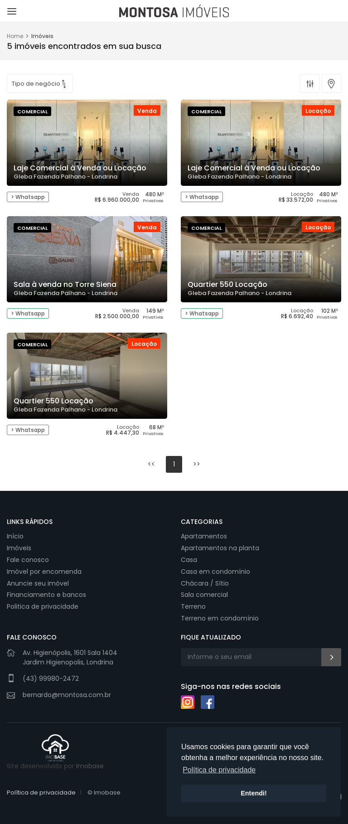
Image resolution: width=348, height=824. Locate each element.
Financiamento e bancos (46, 595)
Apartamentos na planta (220, 548)
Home (15, 36)
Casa (189, 560)
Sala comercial (204, 595)
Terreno (193, 606)
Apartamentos (204, 536)
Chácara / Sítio (205, 583)
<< (151, 464)
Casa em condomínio (215, 571)
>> (196, 464)
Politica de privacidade (42, 606)
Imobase (90, 766)
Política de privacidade (41, 792)
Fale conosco (28, 560)
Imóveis (19, 548)
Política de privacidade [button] (219, 770)
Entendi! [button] (254, 793)
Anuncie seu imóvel (38, 583)
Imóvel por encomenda (44, 571)
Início (15, 536)
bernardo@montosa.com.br (67, 694)
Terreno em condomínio (220, 618)
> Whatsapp (28, 197)
